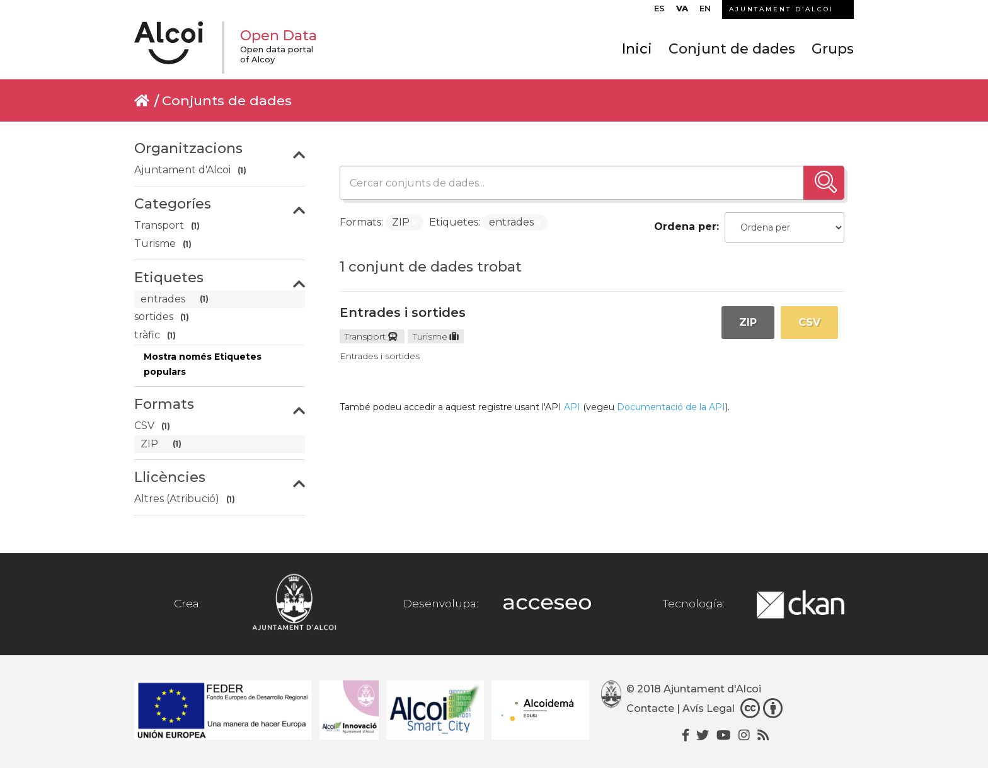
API (572, 407)
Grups (833, 48)
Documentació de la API (671, 407)
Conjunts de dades (227, 100)
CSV (809, 322)
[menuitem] (659, 11)
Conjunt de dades (732, 48)
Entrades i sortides (403, 312)
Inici (637, 48)
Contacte (650, 709)
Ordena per (685, 226)
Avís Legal (708, 709)
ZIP (748, 322)
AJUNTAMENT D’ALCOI (781, 9)
